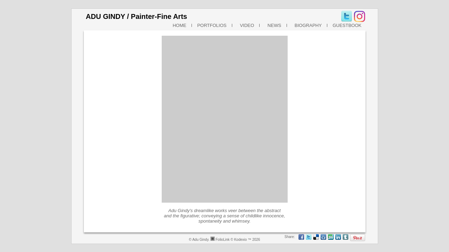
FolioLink (222, 239)
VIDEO (245, 25)
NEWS (273, 25)
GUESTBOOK (347, 25)
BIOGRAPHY (307, 25)
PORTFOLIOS (212, 25)
